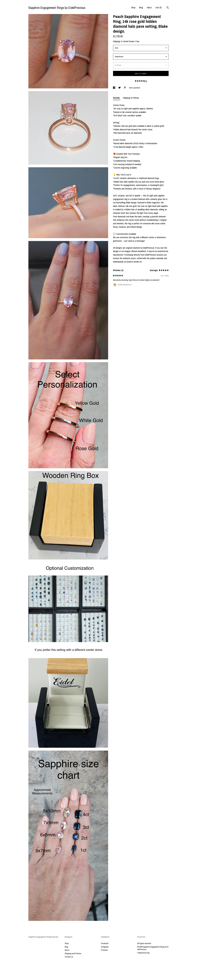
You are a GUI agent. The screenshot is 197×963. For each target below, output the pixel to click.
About (149, 7)
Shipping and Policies (73, 953)
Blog (141, 7)
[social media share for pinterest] (125, 87)
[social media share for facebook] (114, 87)
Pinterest (104, 950)
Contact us (69, 957)
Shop (133, 7)
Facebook (104, 943)
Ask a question (134, 87)
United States (128, 41)
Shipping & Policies (131, 97)
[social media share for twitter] (119, 87)
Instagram (105, 947)
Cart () (158, 7)
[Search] (168, 7)
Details (116, 97)
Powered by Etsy (143, 953)
